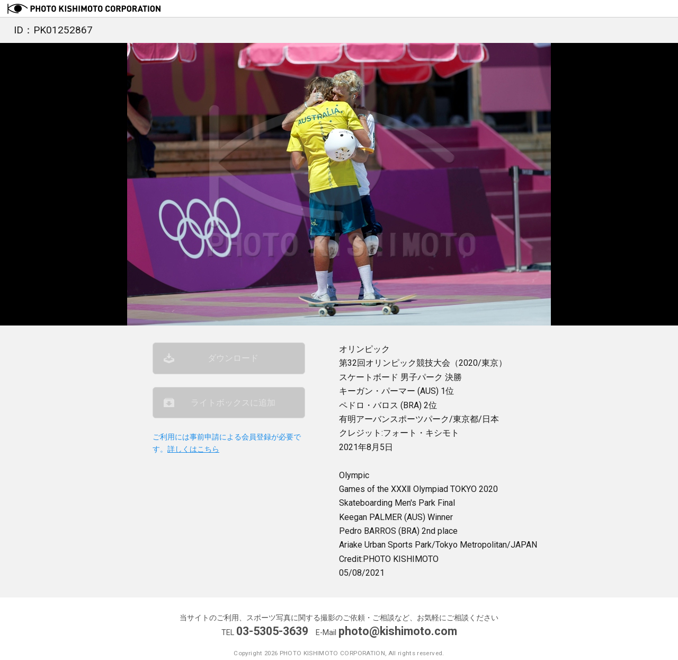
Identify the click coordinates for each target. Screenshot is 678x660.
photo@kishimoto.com (397, 631)
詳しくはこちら (193, 449)
